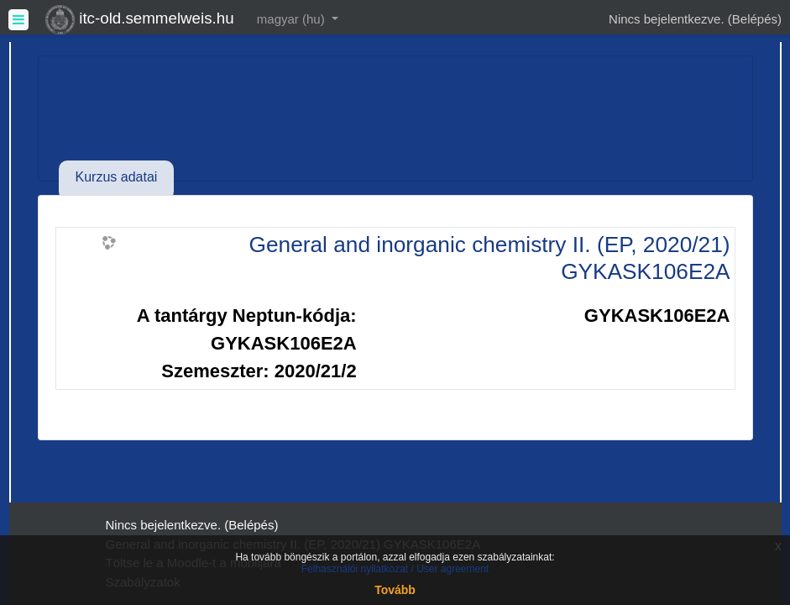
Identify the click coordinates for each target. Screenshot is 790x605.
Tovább (395, 590)
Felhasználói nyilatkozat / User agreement (395, 569)
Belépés (754, 19)
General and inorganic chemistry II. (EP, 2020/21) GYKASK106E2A (489, 258)
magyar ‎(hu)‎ (292, 19)
